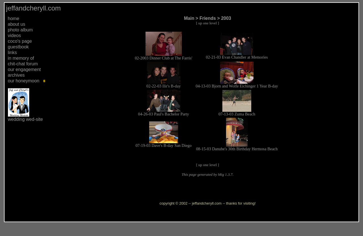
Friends (207, 18)
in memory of (21, 58)
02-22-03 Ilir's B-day (163, 86)
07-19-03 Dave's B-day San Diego (164, 145)
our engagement (24, 69)
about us (16, 24)
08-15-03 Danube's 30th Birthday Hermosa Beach (237, 149)
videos (14, 35)
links (12, 52)
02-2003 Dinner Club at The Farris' (163, 58)
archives (16, 75)
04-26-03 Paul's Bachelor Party (163, 114)
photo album (20, 29)
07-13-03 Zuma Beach (236, 114)
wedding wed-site (25, 119)
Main (189, 18)
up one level (207, 23)
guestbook (18, 46)
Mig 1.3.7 (225, 174)
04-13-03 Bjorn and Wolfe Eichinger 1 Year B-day (237, 86)
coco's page (20, 41)
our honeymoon (23, 80)
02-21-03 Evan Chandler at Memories (237, 57)
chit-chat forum (23, 63)
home (13, 18)
